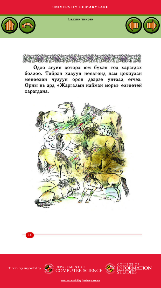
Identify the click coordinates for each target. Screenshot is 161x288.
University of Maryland (80, 7)
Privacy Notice (91, 280)
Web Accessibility (71, 280)
